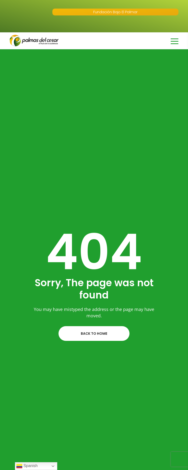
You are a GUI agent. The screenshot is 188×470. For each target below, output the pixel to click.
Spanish (26, 466)
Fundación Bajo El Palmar (115, 11)
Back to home (94, 333)
